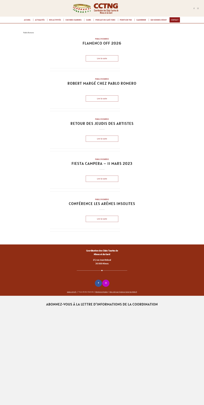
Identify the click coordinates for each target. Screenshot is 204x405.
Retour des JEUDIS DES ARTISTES (102, 123)
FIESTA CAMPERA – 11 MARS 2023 (102, 163)
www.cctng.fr (72, 292)
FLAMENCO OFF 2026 (102, 43)
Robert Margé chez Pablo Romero (102, 83)
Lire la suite (102, 58)
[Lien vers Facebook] (194, 8)
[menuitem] (27, 20)
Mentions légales (101, 292)
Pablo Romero (102, 39)
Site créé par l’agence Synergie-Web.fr (123, 292)
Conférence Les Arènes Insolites (102, 203)
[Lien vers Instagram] (198, 8)
